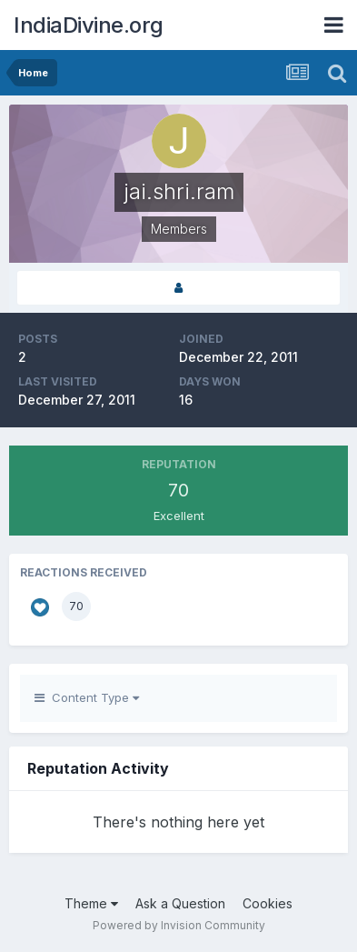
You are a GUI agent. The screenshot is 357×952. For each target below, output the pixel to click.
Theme (91, 903)
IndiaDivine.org (89, 25)
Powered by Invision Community (179, 925)
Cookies (268, 903)
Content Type (87, 697)
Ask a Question (180, 903)
